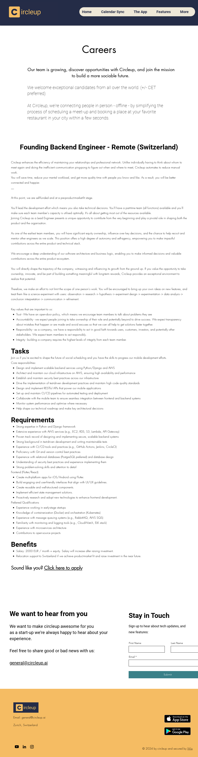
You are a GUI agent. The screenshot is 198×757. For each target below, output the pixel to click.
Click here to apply (63, 568)
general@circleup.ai (34, 717)
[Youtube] (16, 746)
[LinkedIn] (24, 746)
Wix (190, 748)
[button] (186, 11)
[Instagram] (32, 746)
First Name (135, 643)
